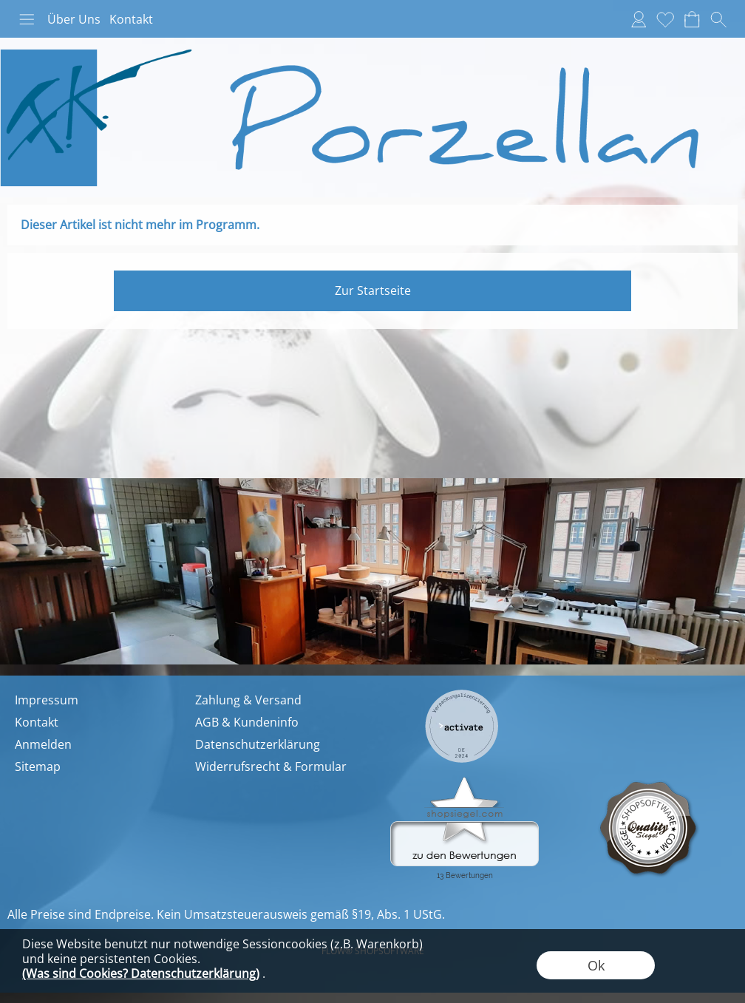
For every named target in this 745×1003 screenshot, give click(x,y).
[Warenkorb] (691, 19)
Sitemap (38, 766)
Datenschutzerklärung (257, 744)
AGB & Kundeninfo (247, 722)
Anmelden (43, 744)
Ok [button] (596, 965)
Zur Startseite (373, 290)
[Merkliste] (665, 19)
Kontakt (131, 19)
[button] (26, 19)
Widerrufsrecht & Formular (271, 766)
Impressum (46, 700)
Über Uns (74, 19)
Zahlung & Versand (248, 700)
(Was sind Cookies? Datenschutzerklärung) (140, 973)
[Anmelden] (638, 19)
